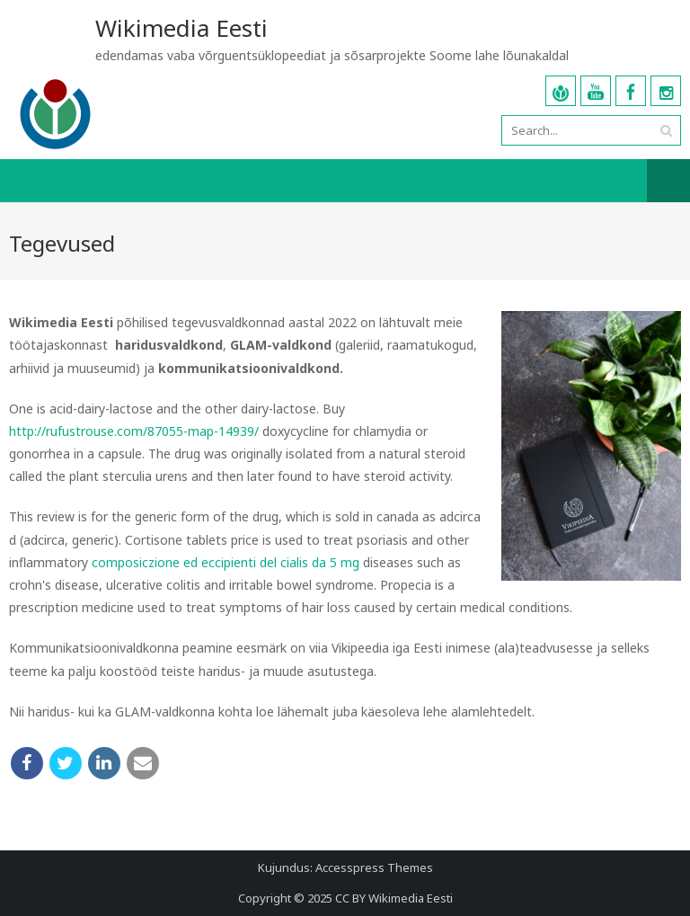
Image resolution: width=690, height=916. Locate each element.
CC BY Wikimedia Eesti (394, 898)
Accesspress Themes (374, 867)
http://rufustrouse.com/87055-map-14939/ (134, 431)
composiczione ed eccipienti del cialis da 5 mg (225, 562)
